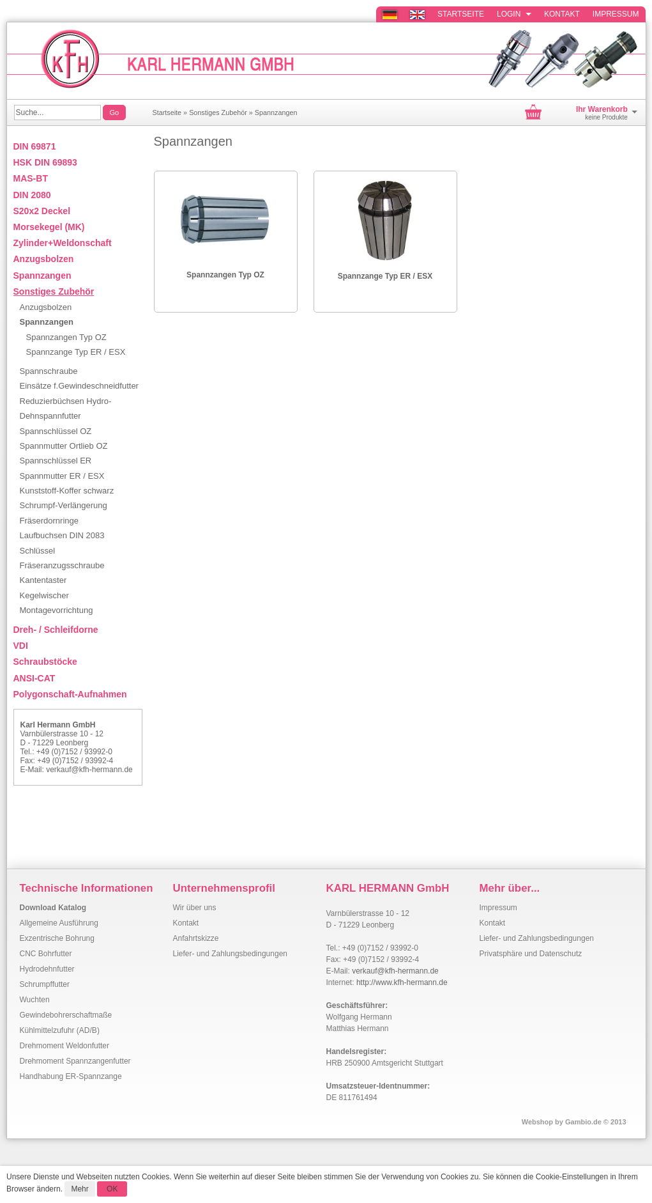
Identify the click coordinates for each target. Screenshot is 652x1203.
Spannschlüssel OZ (56, 431)
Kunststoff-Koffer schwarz (67, 490)
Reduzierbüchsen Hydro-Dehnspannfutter (66, 408)
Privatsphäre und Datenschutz (531, 953)
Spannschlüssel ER (56, 460)
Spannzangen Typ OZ (225, 274)
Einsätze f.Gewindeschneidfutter (79, 386)
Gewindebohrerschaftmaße (66, 1015)
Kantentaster (43, 580)
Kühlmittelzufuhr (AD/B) (60, 1030)
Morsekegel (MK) (49, 227)
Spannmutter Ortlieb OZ (64, 446)
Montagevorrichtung (56, 610)
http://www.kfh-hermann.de (402, 982)
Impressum (616, 14)
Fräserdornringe (49, 520)
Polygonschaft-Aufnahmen (70, 694)
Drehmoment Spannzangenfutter (75, 1061)
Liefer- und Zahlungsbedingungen (230, 953)
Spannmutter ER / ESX (62, 476)
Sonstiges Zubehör (218, 112)
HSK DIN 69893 (45, 162)
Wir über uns (194, 907)
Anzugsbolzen (43, 259)
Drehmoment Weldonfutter (65, 1045)
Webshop (537, 1122)
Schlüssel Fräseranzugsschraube (62, 558)
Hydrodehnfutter (47, 969)
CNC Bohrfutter (46, 953)
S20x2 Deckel (42, 211)
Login (514, 14)
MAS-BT (30, 178)
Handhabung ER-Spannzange (71, 1076)
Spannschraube (49, 371)
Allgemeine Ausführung (59, 923)
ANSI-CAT (34, 678)
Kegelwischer (44, 595)
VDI (20, 645)
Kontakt (562, 14)
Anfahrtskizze (196, 938)
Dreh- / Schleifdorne (55, 630)
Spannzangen (276, 112)
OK (112, 1188)
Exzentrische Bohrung (57, 938)
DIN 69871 (34, 146)
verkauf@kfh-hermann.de (89, 769)
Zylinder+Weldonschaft (62, 243)
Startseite (460, 14)
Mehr (79, 1188)
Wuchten (35, 999)
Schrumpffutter (45, 984)
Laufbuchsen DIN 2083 (62, 535)
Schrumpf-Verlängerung (63, 505)
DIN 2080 (32, 195)
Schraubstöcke (45, 661)
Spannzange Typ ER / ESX (385, 276)
